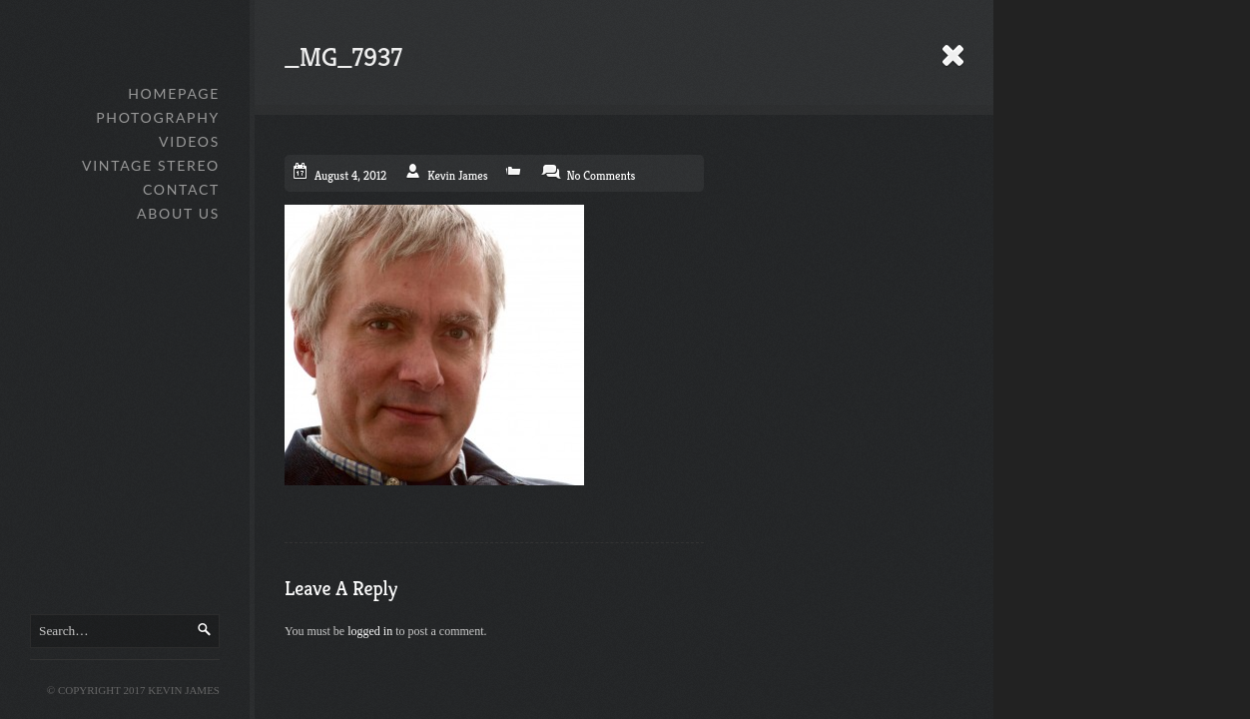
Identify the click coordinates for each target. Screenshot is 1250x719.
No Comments (600, 175)
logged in (369, 631)
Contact (181, 189)
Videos (189, 141)
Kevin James (457, 175)
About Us (178, 213)
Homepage (174, 93)
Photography (158, 117)
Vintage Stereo (151, 165)
